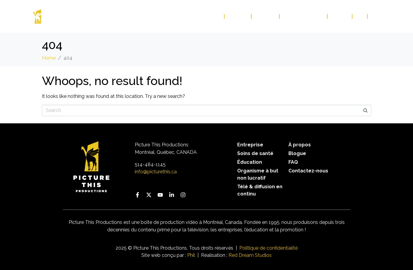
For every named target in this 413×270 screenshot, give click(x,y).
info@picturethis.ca (156, 172)
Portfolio (207, 16)
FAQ (360, 16)
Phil (191, 255)
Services (238, 16)
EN (374, 16)
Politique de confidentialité (268, 248)
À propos (265, 16)
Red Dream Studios (250, 255)
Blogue (340, 16)
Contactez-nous (303, 16)
